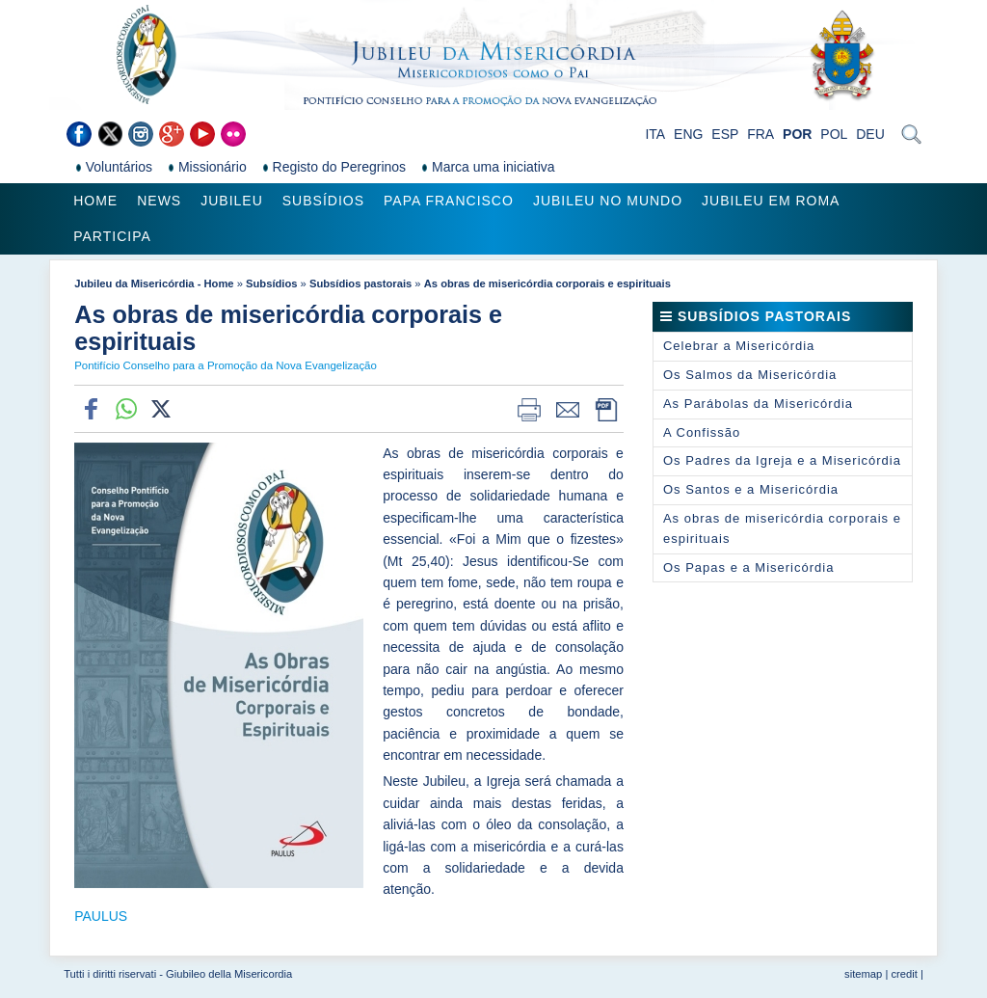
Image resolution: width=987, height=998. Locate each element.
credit (904, 974)
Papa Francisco (449, 200)
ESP (724, 134)
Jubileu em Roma (771, 200)
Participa (112, 236)
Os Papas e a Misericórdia (748, 567)
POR (797, 134)
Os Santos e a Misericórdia (751, 489)
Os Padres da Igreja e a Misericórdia (782, 460)
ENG (688, 134)
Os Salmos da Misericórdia (750, 374)
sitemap (863, 974)
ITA (655, 134)
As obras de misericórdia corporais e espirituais (547, 283)
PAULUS (100, 916)
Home (95, 200)
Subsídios (323, 200)
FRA (760, 134)
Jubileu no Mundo (607, 200)
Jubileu (231, 200)
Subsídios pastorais (360, 283)
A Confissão (701, 432)
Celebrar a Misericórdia (738, 345)
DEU (870, 134)
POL (833, 134)
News (159, 200)
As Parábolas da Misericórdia (758, 403)
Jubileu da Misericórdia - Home (153, 283)
